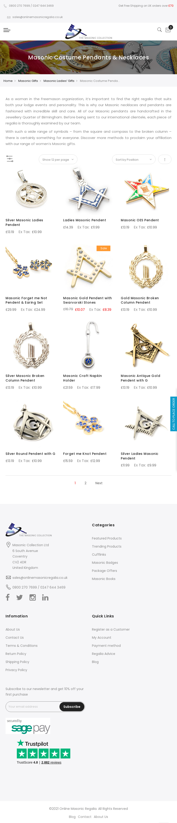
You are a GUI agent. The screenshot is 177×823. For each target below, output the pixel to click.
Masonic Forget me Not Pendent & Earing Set (26, 300)
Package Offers (104, 570)
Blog (95, 662)
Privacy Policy (16, 670)
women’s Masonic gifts (55, 143)
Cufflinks (99, 554)
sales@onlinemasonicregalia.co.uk (35, 17)
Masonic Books (103, 578)
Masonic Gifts (28, 81)
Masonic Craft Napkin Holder (82, 378)
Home (8, 81)
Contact (84, 816)
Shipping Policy (17, 662)
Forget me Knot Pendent (84, 453)
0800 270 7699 (16, 6)
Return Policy (16, 653)
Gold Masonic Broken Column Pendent (140, 300)
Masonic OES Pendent (140, 220)
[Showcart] (168, 30)
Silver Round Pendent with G (31, 453)
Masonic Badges (105, 562)
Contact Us (15, 637)
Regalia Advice (103, 653)
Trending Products (106, 546)
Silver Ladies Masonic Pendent (140, 456)
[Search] (159, 30)
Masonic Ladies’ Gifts (59, 81)
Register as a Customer (111, 629)
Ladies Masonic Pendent (84, 220)
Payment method (106, 645)
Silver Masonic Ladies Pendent (24, 222)
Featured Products (107, 538)
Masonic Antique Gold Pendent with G (140, 378)
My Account (101, 637)
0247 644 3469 (43, 6)
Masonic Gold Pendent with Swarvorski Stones (87, 300)
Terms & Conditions (22, 645)
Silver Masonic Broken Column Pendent (25, 378)
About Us (13, 629)
